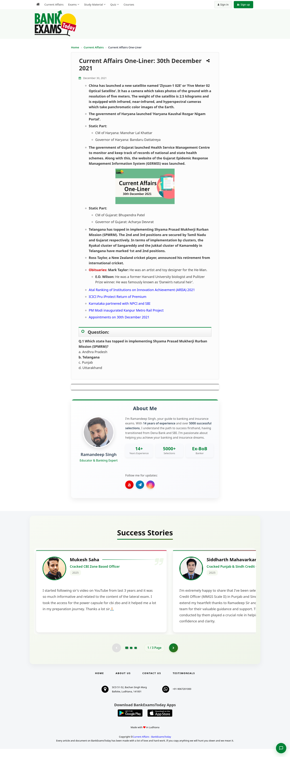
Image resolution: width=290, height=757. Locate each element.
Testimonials (184, 681)
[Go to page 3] (135, 656)
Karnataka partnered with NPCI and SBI (119, 303)
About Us (123, 681)
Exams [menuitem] (72, 4)
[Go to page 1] (126, 656)
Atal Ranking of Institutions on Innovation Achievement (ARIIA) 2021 (142, 290)
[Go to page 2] (131, 656)
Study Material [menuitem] (93, 4)
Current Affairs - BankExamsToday (152, 744)
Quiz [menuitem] (113, 4)
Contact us (151, 681)
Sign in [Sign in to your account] (223, 4)
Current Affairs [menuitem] (53, 4)
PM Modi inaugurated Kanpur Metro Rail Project (126, 310)
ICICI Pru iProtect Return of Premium (117, 296)
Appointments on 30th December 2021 (119, 317)
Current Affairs (94, 47)
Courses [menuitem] (129, 4)
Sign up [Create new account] (243, 4)
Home (75, 47)
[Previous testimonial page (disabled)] (116, 655)
